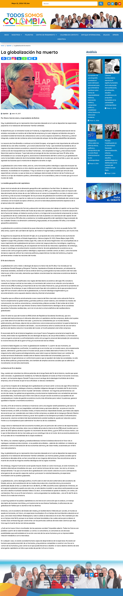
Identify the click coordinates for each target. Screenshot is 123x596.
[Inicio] (6, 35)
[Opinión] (115, 35)
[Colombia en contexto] (69, 35)
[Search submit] (100, 4)
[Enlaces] (106, 35)
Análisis (92, 52)
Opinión (9, 45)
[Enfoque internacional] (91, 35)
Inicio (2, 45)
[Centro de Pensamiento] (46, 35)
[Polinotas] (29, 35)
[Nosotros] (17, 35)
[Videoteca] (61, 39)
